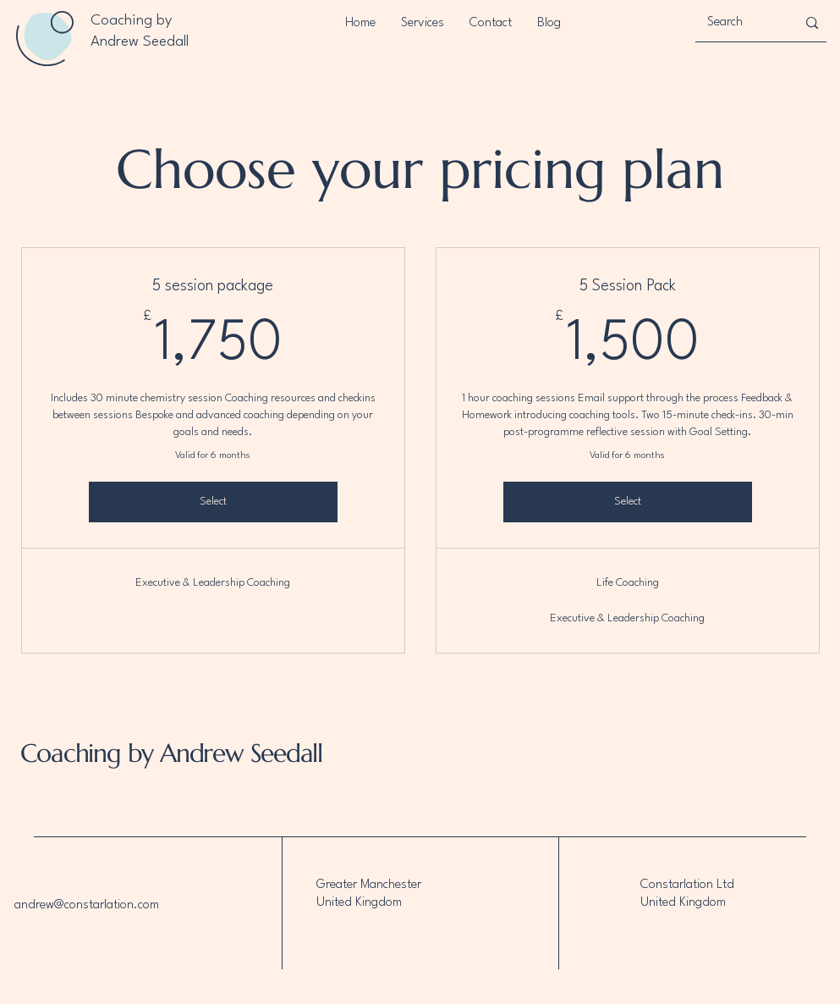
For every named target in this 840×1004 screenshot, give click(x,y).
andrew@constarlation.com (86, 905)
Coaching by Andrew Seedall (168, 753)
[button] (422, 23)
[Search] (739, 22)
